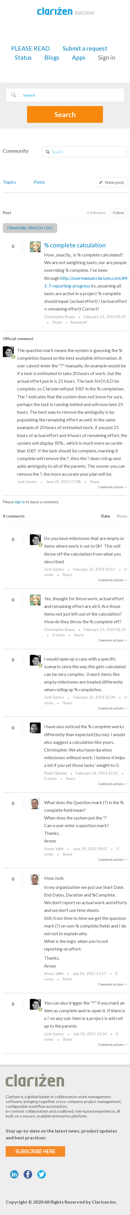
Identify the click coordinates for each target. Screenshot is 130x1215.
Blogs (51, 57)
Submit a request (85, 48)
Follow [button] (118, 212)
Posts (39, 182)
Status (23, 57)
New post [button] (114, 182)
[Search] (65, 95)
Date (105, 516)
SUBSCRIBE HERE (35, 1151)
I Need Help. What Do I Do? (30, 227)
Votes (122, 516)
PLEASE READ (30, 48)
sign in (20, 502)
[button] (23, 244)
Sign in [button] (106, 57)
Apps (78, 57)
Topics (9, 182)
